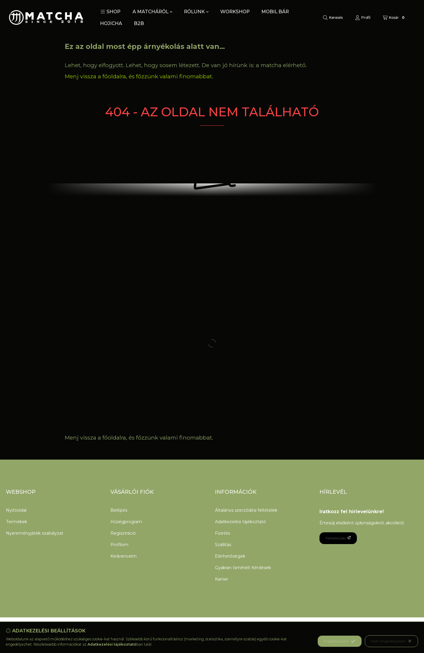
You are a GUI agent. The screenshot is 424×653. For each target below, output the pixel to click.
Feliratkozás (338, 538)
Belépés (118, 510)
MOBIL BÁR (275, 11)
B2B (139, 23)
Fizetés (222, 533)
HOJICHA (111, 23)
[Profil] (363, 18)
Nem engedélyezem (391, 641)
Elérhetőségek (230, 556)
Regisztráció (123, 533)
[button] (110, 12)
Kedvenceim (123, 556)
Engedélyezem (339, 641)
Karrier (221, 579)
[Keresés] (333, 18)
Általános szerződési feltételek (246, 510)
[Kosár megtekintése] (394, 18)
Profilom (119, 544)
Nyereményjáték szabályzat (34, 533)
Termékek (16, 521)
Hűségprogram (126, 521)
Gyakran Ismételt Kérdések (243, 567)
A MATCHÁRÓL (152, 11)
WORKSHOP (235, 11)
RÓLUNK (196, 11)
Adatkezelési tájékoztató (240, 521)
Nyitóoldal (16, 510)
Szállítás (223, 544)
